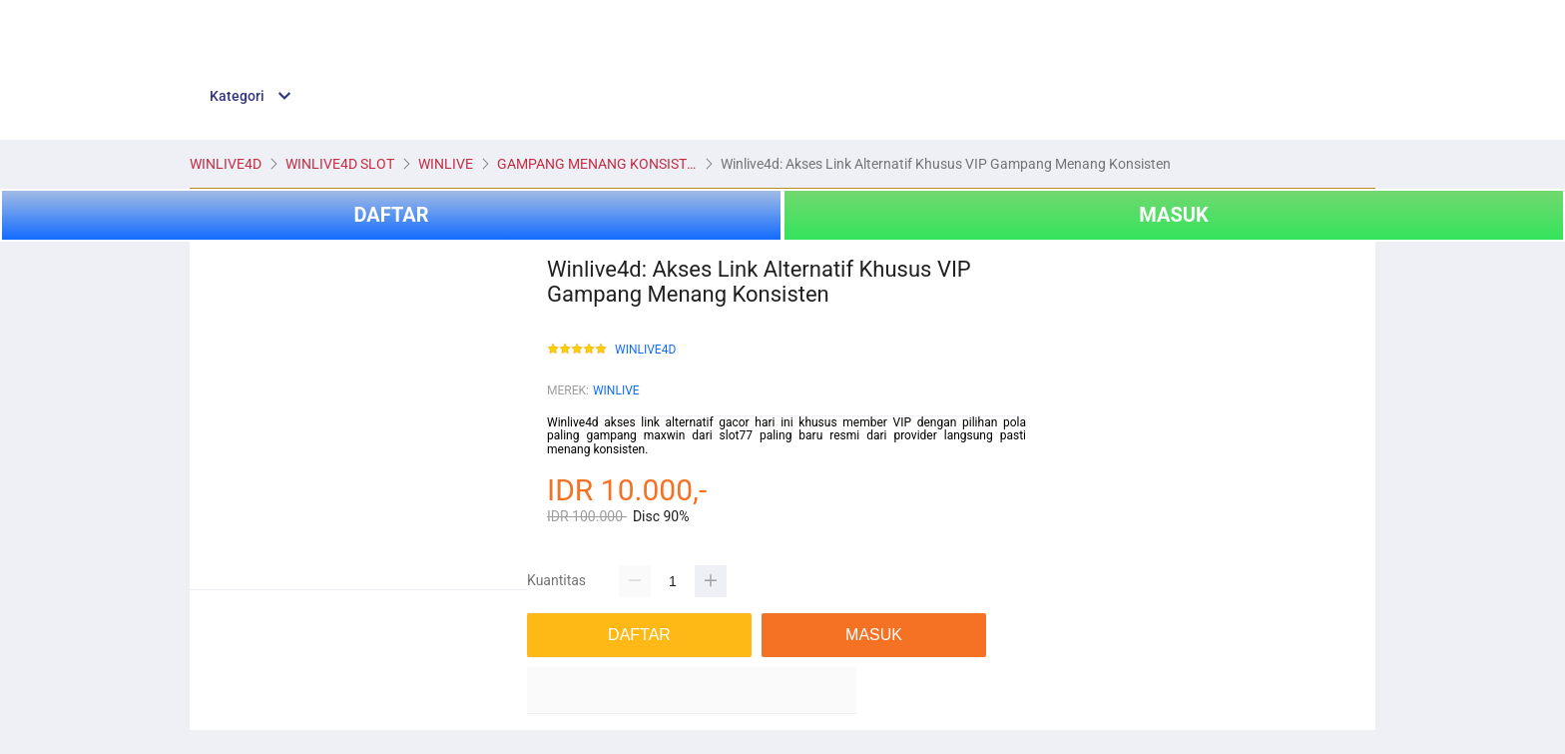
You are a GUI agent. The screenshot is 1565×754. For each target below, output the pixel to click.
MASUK (1173, 215)
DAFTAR (390, 215)
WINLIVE (616, 390)
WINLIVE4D (645, 350)
